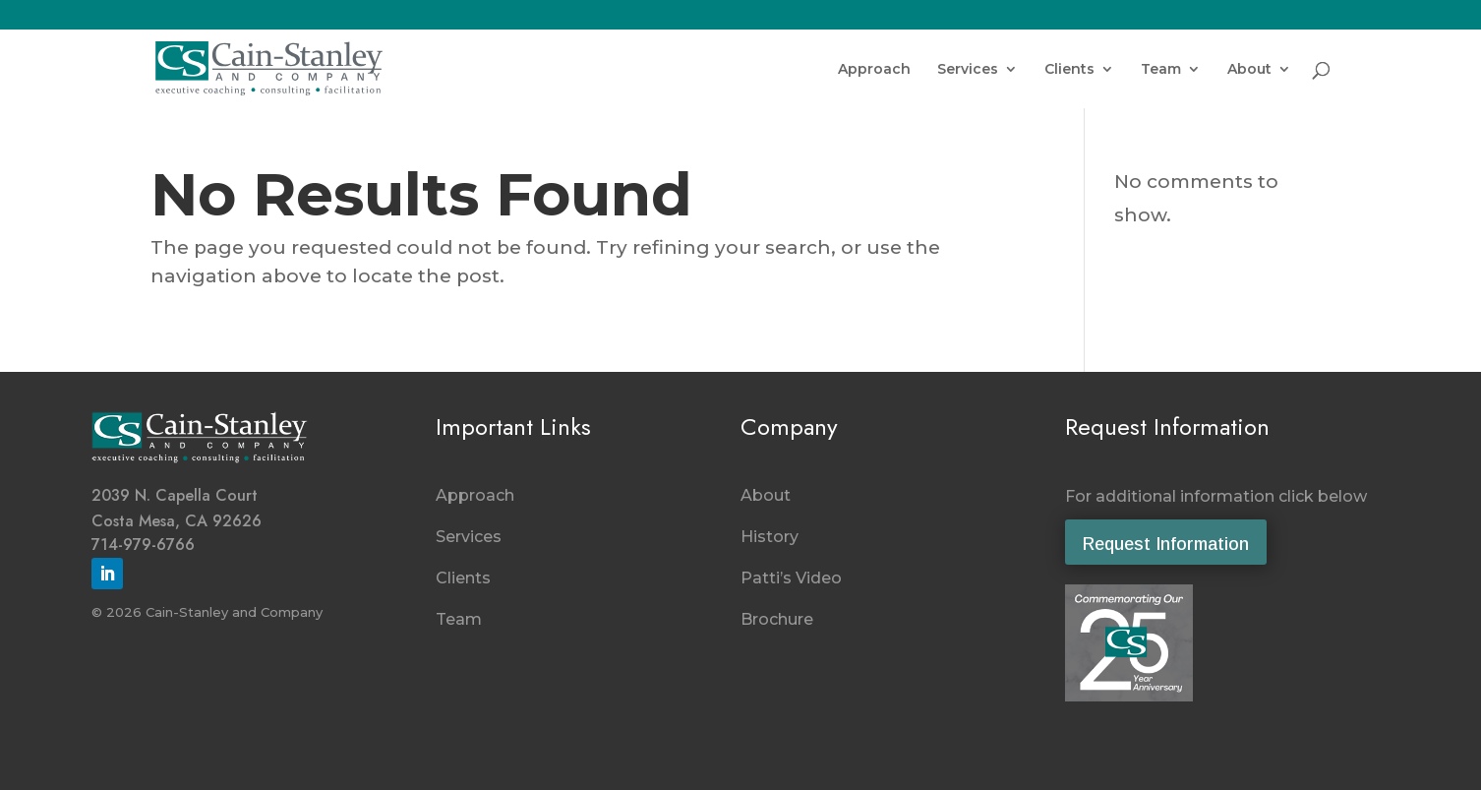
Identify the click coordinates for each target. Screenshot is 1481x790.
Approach (874, 70)
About (1249, 70)
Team (1161, 70)
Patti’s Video (791, 578)
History (769, 536)
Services (967, 70)
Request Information (1166, 544)
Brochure (776, 619)
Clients (1069, 70)
